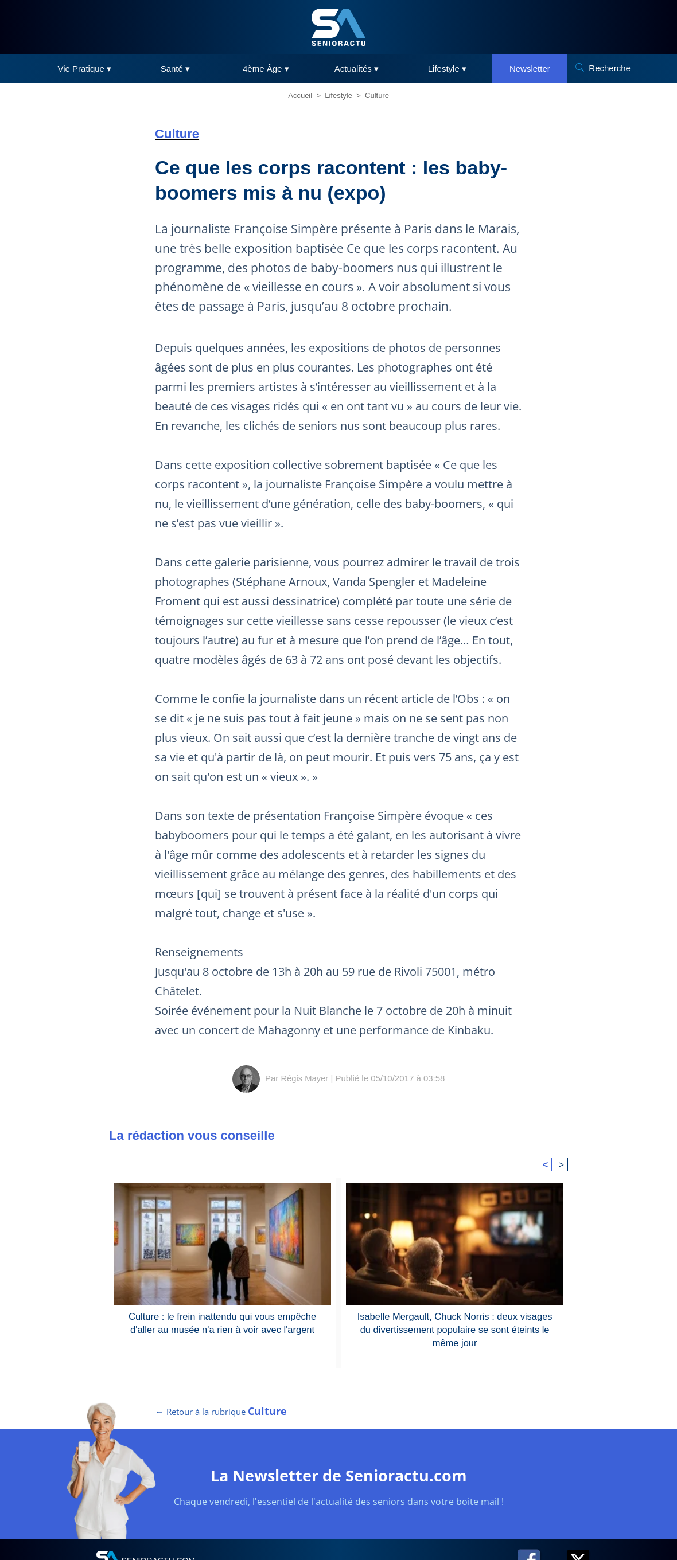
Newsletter (529, 68)
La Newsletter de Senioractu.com (339, 1479)
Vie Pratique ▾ (85, 68)
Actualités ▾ (356, 68)
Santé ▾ (175, 68)
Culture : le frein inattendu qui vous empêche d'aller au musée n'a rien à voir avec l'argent (222, 1322)
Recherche (610, 68)
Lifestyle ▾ (447, 68)
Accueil (300, 95)
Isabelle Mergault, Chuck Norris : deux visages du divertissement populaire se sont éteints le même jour (455, 1329)
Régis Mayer (305, 1078)
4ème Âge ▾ (266, 68)
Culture (377, 95)
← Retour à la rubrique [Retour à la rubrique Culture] (221, 1415)
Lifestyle (338, 95)
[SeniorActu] (338, 27)
